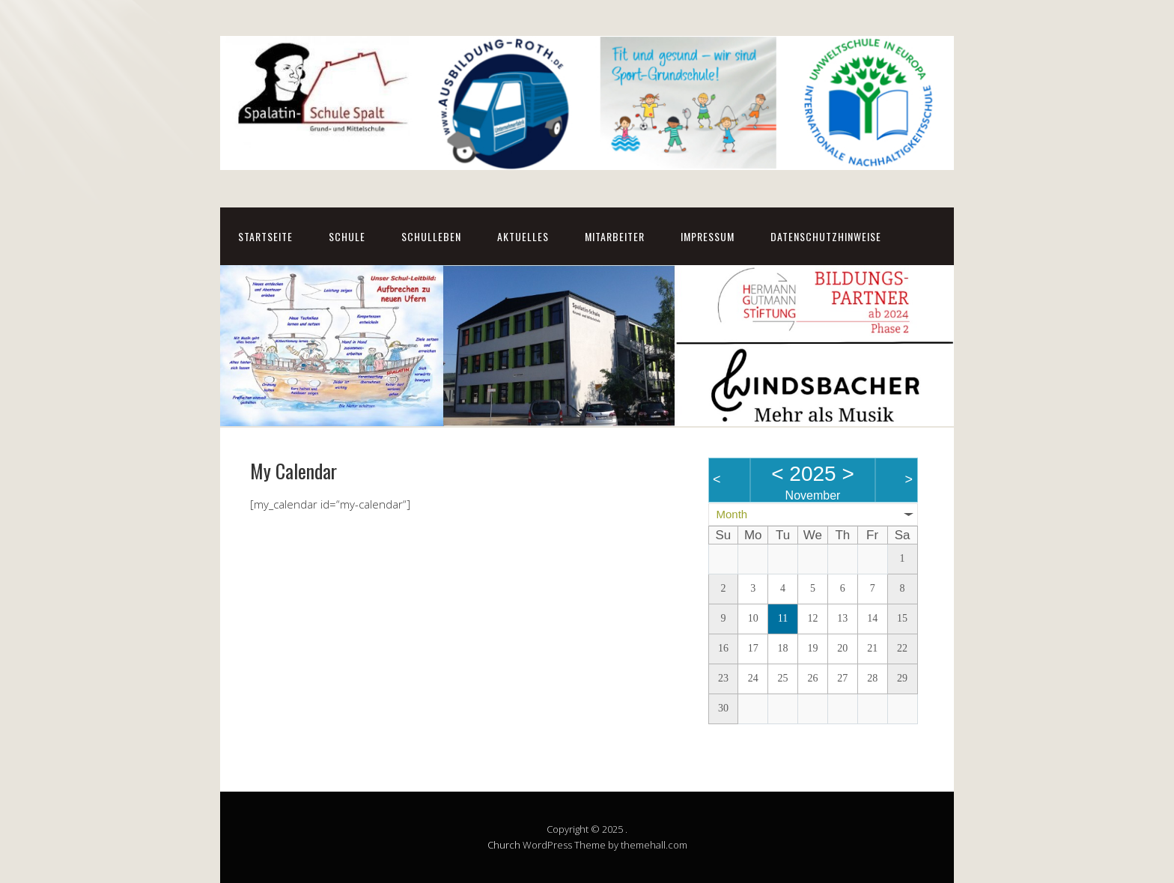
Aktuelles (523, 236)
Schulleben (431, 236)
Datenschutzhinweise (825, 236)
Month (732, 514)
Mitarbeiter (615, 236)
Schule (347, 236)
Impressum (707, 236)
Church (503, 845)
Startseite (265, 236)
